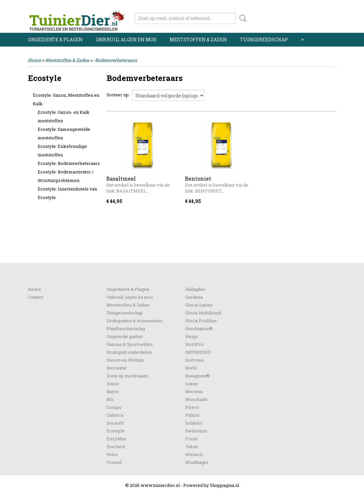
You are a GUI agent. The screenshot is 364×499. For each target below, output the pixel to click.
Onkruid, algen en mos (126, 39)
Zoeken (242, 18)
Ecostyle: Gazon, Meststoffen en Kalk (66, 99)
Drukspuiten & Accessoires (135, 321)
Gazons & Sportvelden (129, 344)
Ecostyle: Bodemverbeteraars (69, 163)
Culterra (115, 415)
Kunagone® (197, 376)
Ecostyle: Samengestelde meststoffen (64, 133)
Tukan (191, 446)
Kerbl (191, 368)
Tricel (191, 439)
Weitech (194, 454)
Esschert (116, 446)
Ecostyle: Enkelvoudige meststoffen (62, 150)
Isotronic (194, 360)
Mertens (194, 391)
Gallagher (195, 289)
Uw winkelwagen (314, 17)
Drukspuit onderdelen (129, 352)
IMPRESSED (198, 352)
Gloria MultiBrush (203, 313)
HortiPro (194, 344)
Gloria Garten (198, 305)
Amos (113, 384)
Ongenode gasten (125, 336)
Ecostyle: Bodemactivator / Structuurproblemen (65, 176)
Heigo (191, 336)
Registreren (324, 6)
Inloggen (295, 6)
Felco (112, 454)
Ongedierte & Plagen (55, 39)
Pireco (192, 407)
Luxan (191, 384)
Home (34, 60)
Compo (114, 407)
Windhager (197, 462)
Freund (114, 462)
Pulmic (192, 415)
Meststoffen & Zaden (198, 39)
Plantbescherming (126, 328)
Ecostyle (116, 431)
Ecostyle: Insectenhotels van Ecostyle (67, 193)
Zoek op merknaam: (128, 376)
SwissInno (196, 431)
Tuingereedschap (264, 39)
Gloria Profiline (201, 321)
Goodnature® (199, 328)
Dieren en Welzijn (125, 360)
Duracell (115, 423)
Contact (35, 297)
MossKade (196, 399)
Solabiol (193, 423)
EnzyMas (116, 439)
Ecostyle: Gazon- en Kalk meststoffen (64, 116)
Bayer (113, 391)
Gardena (194, 297)
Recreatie (117, 368)
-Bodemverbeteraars (115, 60)
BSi (110, 399)
